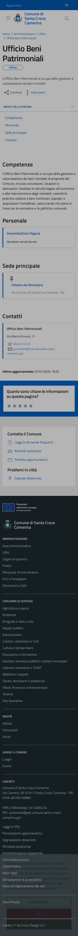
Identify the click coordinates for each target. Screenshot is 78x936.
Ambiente (9, 614)
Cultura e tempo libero (17, 647)
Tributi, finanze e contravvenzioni (25, 687)
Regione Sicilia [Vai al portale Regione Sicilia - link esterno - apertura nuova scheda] (13, 5)
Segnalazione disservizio (19, 839)
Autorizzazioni (12, 634)
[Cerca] (67, 18)
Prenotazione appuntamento (22, 833)
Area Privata (11, 901)
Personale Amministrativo (20, 572)
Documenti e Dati (14, 585)
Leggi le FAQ (11, 826)
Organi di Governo (14, 559)
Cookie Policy (11, 866)
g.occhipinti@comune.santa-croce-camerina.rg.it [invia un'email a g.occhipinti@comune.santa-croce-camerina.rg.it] (31, 351)
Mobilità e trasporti (15, 674)
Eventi (6, 765)
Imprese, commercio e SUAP (21, 667)
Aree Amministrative (16, 545)
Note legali (9, 872)
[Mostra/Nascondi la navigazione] (8, 17)
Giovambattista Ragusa (23, 233)
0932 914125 (19, 344)
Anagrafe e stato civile (17, 621)
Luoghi (7, 759)
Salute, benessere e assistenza (23, 680)
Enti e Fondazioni (14, 578)
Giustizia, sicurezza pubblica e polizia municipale (34, 661)
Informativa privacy (15, 859)
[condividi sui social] (12, 92)
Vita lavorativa (12, 700)
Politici (6, 565)
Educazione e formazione (19, 654)
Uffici (5, 552)
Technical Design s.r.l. (30, 925)
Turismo (7, 694)
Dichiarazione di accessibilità (21, 879)
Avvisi (6, 736)
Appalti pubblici (12, 628)
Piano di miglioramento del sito (23, 886)
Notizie (7, 723)
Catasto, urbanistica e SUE (20, 641)
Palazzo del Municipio (27, 284)
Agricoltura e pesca (15, 608)
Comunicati (10, 729)
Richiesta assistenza (16, 846)
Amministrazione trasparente (22, 853)
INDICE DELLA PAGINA (39, 106)
